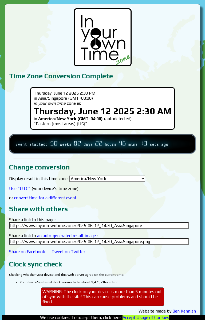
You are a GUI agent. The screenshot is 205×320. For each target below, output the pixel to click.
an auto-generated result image (66, 235)
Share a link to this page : (32, 219)
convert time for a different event (45, 197)
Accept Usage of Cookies (146, 317)
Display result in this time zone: (77, 178)
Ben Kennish (184, 311)
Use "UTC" (19, 188)
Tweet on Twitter (68, 251)
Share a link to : (53, 235)
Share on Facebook (27, 251)
